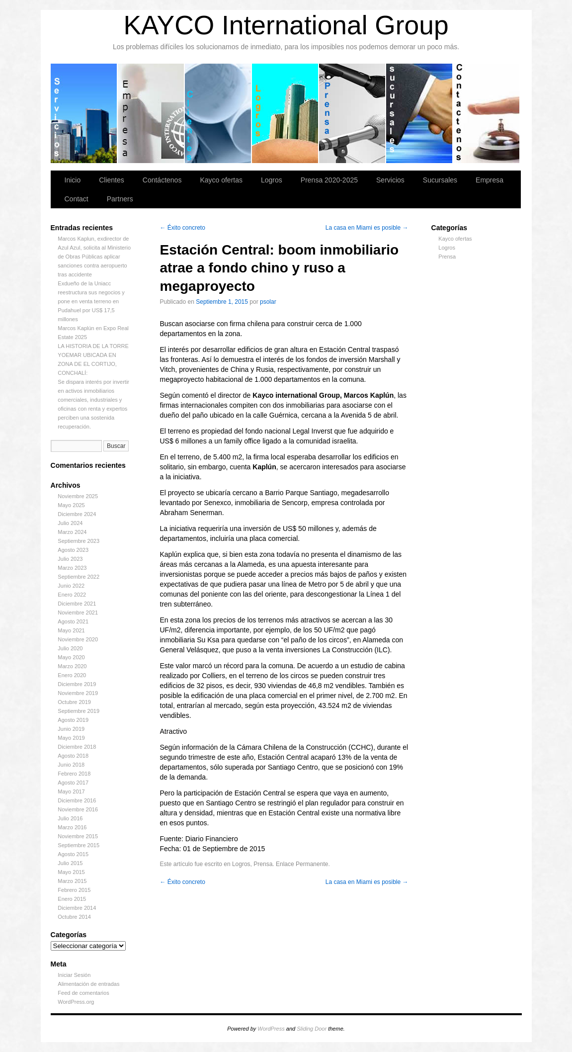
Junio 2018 (71, 765)
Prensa (447, 257)
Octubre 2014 (74, 917)
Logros (285, 113)
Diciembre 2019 (77, 684)
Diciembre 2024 (77, 514)
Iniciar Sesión (74, 975)
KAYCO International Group (285, 25)
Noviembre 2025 (78, 496)
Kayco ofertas (221, 180)
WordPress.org (76, 1002)
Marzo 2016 (72, 827)
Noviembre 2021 (78, 612)
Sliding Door (312, 1029)
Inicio (73, 180)
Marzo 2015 (72, 881)
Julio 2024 (70, 523)
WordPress (270, 1029)
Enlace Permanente (302, 864)
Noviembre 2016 (78, 809)
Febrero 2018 (74, 774)
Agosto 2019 (73, 720)
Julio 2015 (70, 863)
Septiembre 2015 (78, 845)
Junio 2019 (71, 729)
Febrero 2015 (74, 890)
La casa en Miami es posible (367, 227)
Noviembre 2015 (78, 836)
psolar (268, 301)
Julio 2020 (70, 648)
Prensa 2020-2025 (352, 113)
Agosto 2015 (73, 854)
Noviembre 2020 (78, 639)
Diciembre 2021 (77, 604)
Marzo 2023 (72, 568)
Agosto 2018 (73, 756)
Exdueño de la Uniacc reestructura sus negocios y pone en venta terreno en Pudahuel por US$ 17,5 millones (91, 301)
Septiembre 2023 (78, 541)
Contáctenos (486, 113)
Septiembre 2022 (78, 577)
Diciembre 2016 (77, 800)
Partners (120, 199)
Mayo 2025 (71, 505)
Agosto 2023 (73, 550)
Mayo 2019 (71, 738)
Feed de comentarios (83, 993)
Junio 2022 (71, 586)
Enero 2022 (72, 595)
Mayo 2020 (71, 657)
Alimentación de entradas (88, 984)
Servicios (84, 113)
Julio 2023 (70, 559)
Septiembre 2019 (78, 711)
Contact (76, 199)
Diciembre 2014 (77, 908)
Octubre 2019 (74, 702)
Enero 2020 (72, 675)
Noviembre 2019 (78, 693)
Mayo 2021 (71, 630)
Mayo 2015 (71, 872)
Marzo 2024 (72, 532)
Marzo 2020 (72, 666)
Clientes (218, 113)
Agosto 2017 (73, 783)
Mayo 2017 (71, 791)
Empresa (151, 113)
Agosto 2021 (73, 621)
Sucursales (419, 113)
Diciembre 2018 (77, 747)
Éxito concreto (182, 227)
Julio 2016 (70, 818)
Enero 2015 (72, 899)
